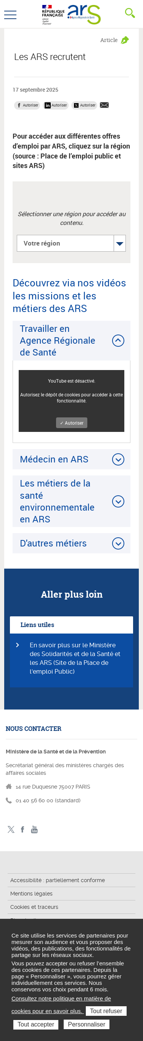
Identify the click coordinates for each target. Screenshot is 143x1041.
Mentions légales (31, 894)
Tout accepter (36, 1024)
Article (109, 40)
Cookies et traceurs (34, 907)
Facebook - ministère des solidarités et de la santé (23, 830)
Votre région (42, 243)
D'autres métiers (53, 543)
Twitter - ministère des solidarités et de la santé (11, 830)
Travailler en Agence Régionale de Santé (57, 340)
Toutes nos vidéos (34, 830)
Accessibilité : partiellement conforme (57, 880)
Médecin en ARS (54, 459)
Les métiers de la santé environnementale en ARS (57, 501)
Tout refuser (106, 1011)
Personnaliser (86, 1024)
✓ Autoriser (72, 423)
